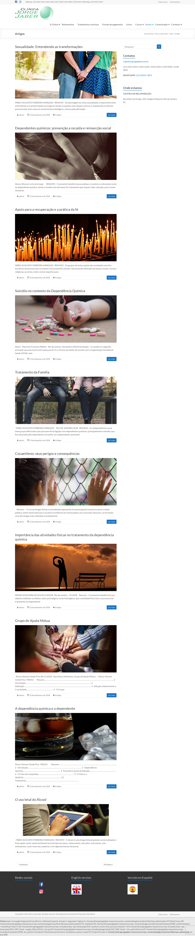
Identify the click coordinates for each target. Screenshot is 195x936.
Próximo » (108, 864)
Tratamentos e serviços (88, 24)
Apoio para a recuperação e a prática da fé (46, 209)
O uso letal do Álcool (30, 799)
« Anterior (23, 864)
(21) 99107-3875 (144, 75)
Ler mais (111, 115)
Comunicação (161, 24)
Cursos (138, 24)
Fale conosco (163, 2)
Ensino (148, 24)
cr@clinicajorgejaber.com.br (136, 61)
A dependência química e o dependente (45, 708)
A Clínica (54, 24)
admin (21, 115)
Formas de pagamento (112, 24)
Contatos (175, 24)
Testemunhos (68, 24)
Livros (129, 24)
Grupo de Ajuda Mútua (32, 620)
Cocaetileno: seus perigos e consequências (47, 453)
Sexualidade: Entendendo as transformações (49, 46)
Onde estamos (175, 2)
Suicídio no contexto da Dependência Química (50, 291)
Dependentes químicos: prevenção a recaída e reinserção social (63, 128)
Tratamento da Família (32, 372)
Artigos (58, 115)
